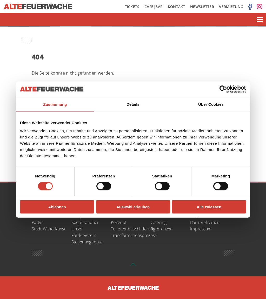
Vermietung (231, 6)
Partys (37, 222)
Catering (159, 222)
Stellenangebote (87, 242)
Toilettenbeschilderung (133, 229)
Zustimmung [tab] (55, 104)
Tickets (132, 6)
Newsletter (202, 6)
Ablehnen (57, 207)
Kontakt (176, 6)
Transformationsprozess (134, 235)
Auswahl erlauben (133, 207)
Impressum (201, 229)
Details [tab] (133, 104)
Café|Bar (153, 6)
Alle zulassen (209, 207)
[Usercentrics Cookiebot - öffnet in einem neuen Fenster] (223, 89)
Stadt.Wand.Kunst (48, 229)
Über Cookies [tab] (211, 104)
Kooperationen (85, 222)
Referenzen (162, 229)
